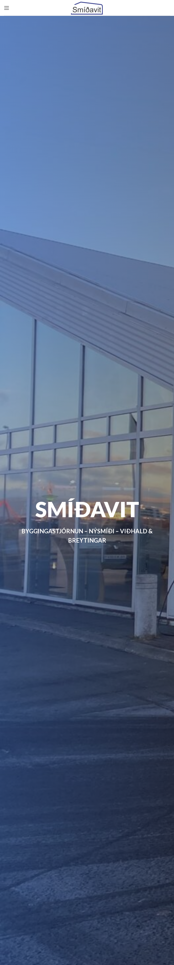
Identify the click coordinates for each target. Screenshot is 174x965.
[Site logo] (87, 7)
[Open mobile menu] (6, 8)
